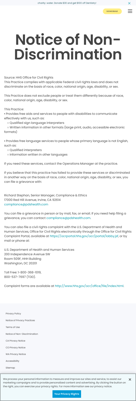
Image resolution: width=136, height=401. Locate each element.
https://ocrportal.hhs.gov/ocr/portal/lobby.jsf (84, 236)
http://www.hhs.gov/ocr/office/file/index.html (89, 286)
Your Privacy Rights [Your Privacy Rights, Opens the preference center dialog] (66, 394)
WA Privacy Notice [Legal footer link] (16, 354)
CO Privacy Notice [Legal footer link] (15, 347)
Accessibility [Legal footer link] (12, 360)
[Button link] (112, 11)
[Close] (130, 379)
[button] (130, 11)
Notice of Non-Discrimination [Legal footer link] (22, 333)
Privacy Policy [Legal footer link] (13, 313)
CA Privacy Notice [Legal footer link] (15, 340)
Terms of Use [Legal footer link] (13, 327)
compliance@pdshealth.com (26, 204)
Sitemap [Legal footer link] (10, 367)
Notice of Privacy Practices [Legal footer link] (20, 320)
